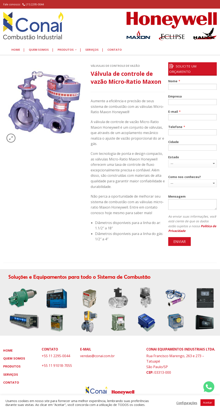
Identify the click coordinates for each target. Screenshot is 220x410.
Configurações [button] (186, 403)
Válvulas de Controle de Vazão (115, 66)
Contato (114, 50)
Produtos (66, 50)
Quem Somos (39, 50)
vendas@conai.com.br (97, 356)
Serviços (92, 50)
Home (15, 50)
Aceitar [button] (207, 402)
